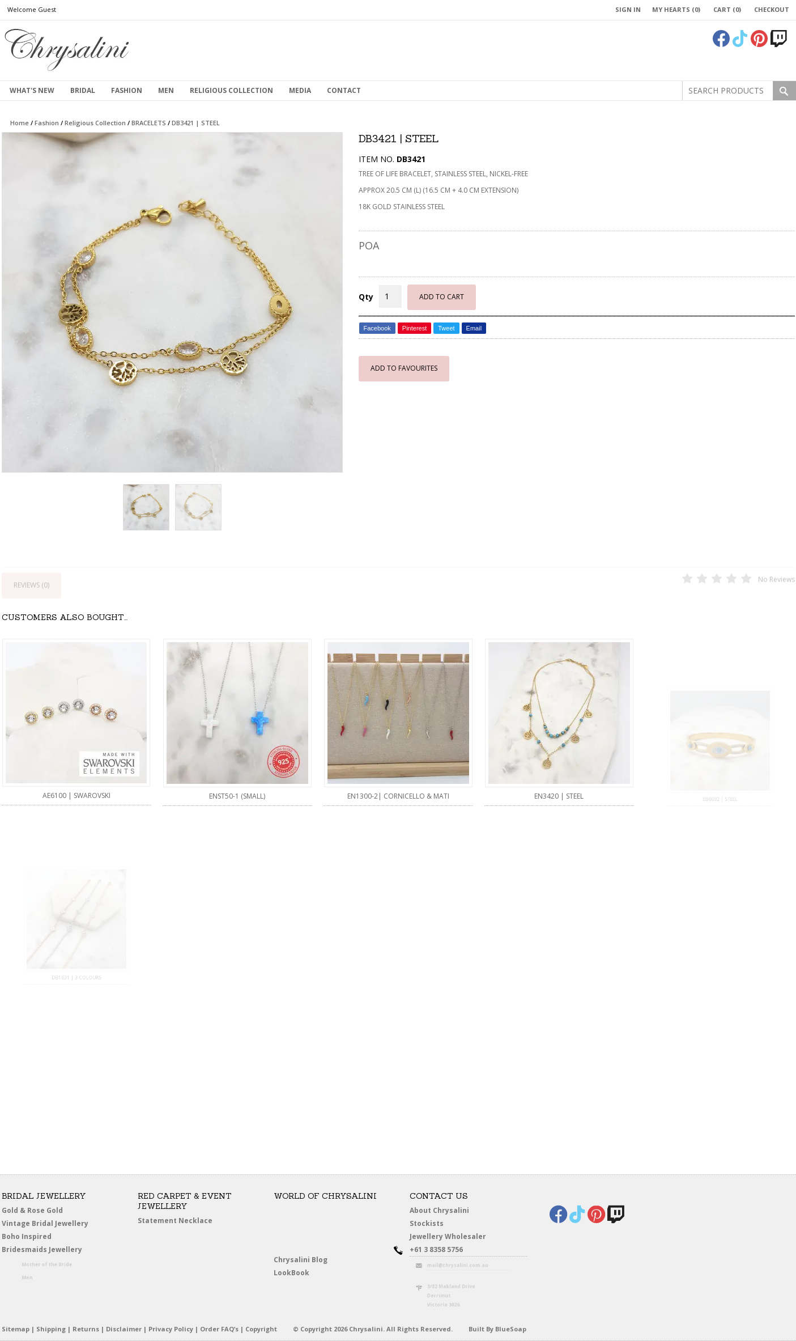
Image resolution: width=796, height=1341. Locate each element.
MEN (166, 90)
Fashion (126, 90)
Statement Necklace (175, 1220)
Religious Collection (231, 90)
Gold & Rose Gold (32, 1210)
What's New (32, 90)
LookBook (294, 1273)
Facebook (377, 328)
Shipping (51, 1329)
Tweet (446, 328)
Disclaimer (124, 1329)
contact (344, 90)
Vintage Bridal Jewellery (46, 1224)
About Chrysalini (439, 1210)
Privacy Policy (170, 1329)
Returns (86, 1329)
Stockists (429, 1224)
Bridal (82, 90)
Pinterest (414, 328)
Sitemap (15, 1329)
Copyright (261, 1329)
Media (300, 90)
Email (474, 328)
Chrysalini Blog (300, 1259)
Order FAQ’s (219, 1329)
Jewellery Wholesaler (453, 1238)
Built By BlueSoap (497, 1329)
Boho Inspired (39, 1238)
